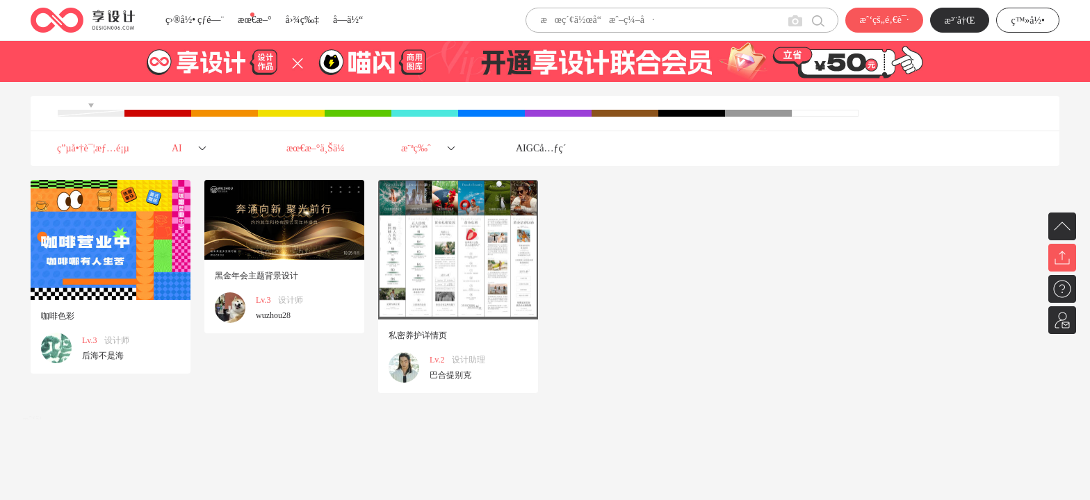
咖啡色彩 (57, 316)
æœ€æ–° (254, 20)
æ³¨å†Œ (960, 20)
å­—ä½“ (348, 20)
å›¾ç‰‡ (302, 20)
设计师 (116, 340)
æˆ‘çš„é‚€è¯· (884, 20)
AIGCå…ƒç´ (542, 148)
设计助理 (468, 360)
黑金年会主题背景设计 (256, 276)
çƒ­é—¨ (210, 20)
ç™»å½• (1028, 20)
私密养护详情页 (418, 335)
